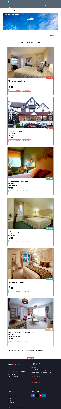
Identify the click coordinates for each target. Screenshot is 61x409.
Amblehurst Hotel (15, 131)
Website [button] (18, 90)
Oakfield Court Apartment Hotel (21, 332)
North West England (24, 10)
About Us (11, 400)
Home (10, 394)
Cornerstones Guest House (18, 182)
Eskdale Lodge (14, 232)
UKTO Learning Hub (38, 5)
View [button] (11, 90)
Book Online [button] (26, 90)
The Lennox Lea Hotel (16, 81)
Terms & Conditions (13, 396)
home (9, 10)
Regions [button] (15, 10)
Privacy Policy (12, 398)
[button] (30, 358)
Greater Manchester (36, 10)
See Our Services (28, 5)
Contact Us (11, 402)
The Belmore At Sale (16, 282)
